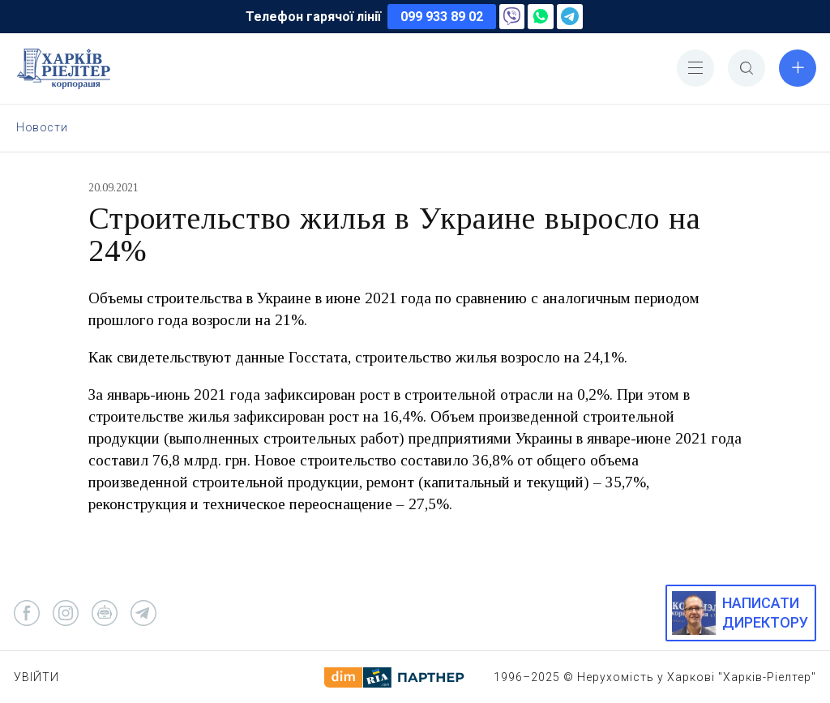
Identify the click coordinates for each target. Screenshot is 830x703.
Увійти (36, 677)
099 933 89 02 (441, 16)
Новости (41, 127)
